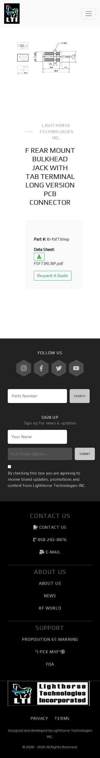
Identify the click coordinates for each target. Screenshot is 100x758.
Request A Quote (52, 275)
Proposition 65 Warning (50, 639)
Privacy (39, 718)
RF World (50, 608)
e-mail (50, 552)
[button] (35, 57)
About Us (50, 583)
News (50, 595)
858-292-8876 (50, 539)
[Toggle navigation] (88, 14)
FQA (50, 664)
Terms (62, 718)
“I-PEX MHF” (50, 651)
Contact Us (50, 527)
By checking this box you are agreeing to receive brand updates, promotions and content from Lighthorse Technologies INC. (47, 479)
